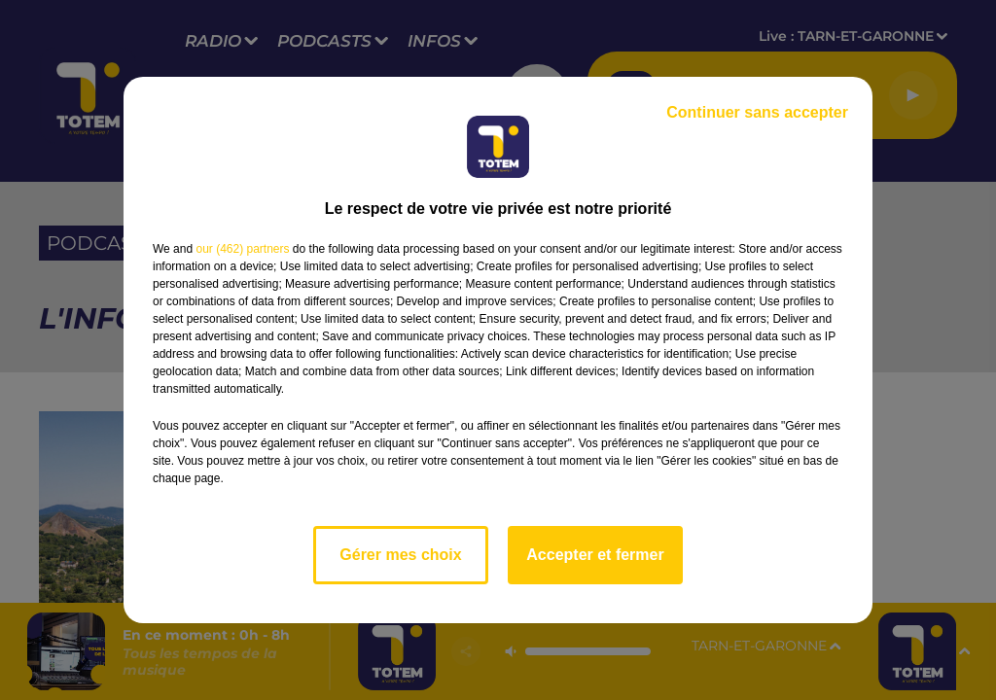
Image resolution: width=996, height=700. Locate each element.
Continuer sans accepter (757, 112)
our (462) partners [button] (242, 249)
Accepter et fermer (594, 554)
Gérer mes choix (400, 554)
